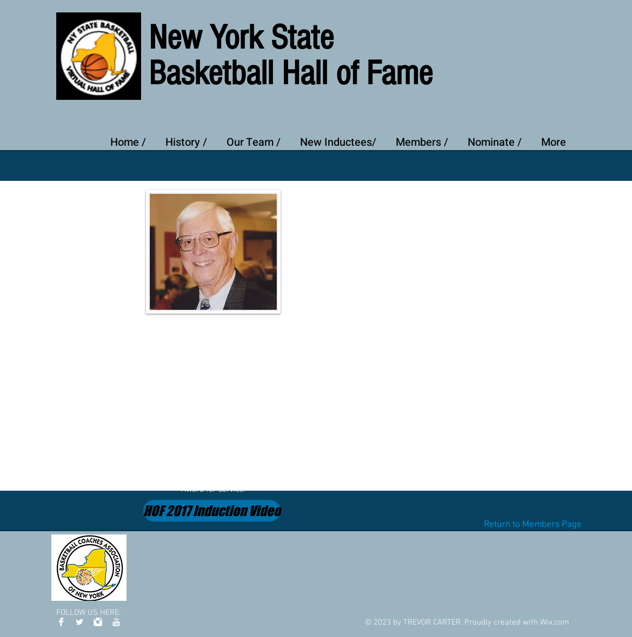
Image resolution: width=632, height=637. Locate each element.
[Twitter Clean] (79, 622)
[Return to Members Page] (533, 525)
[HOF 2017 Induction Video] (212, 510)
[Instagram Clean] (98, 622)
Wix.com (554, 622)
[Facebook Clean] (61, 622)
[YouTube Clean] (116, 622)
